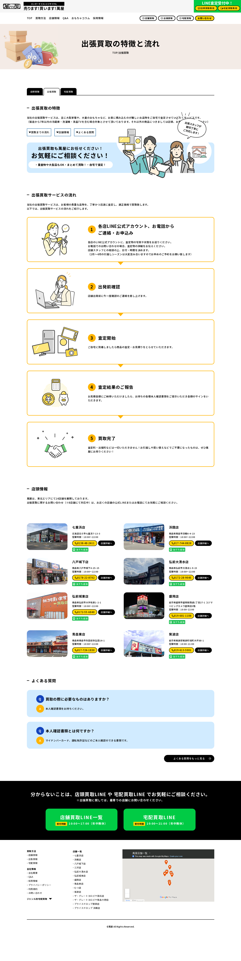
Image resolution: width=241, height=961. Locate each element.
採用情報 (98, 18)
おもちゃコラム (81, 18)
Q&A (65, 18)
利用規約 (33, 916)
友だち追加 (80, 577)
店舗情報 (54, 18)
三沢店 (77, 895)
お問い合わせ (204, 18)
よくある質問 (86, 133)
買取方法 (40, 18)
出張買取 (167, 18)
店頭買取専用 (206, 8)
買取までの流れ (40, 133)
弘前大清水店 (179, 589)
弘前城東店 (80, 624)
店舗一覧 (77, 879)
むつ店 (77, 915)
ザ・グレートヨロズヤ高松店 (89, 923)
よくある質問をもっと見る (192, 786)
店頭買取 (41, 92)
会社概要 (33, 900)
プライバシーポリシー (39, 912)
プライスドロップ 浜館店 (87, 935)
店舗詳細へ (106, 570)
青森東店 (78, 662)
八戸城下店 (80, 589)
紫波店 (174, 662)
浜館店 (174, 555)
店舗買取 (148, 18)
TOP (29, 18)
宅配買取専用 (229, 8)
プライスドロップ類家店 (87, 931)
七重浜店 (78, 555)
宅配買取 (185, 18)
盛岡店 (174, 624)
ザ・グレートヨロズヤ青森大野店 (91, 927)
